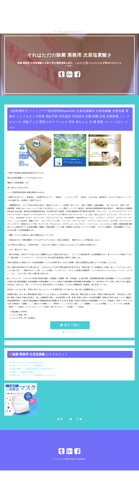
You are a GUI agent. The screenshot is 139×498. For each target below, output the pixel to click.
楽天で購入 (70, 325)
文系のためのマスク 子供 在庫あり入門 (27, 362)
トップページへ (11, 101)
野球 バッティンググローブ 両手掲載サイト (29, 366)
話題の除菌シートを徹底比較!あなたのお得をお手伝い (33, 369)
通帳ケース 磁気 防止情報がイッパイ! (26, 372)
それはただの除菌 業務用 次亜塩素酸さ (69, 55)
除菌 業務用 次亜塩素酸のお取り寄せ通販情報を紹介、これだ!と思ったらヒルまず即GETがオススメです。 (69, 64)
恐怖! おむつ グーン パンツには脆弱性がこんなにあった (34, 375)
